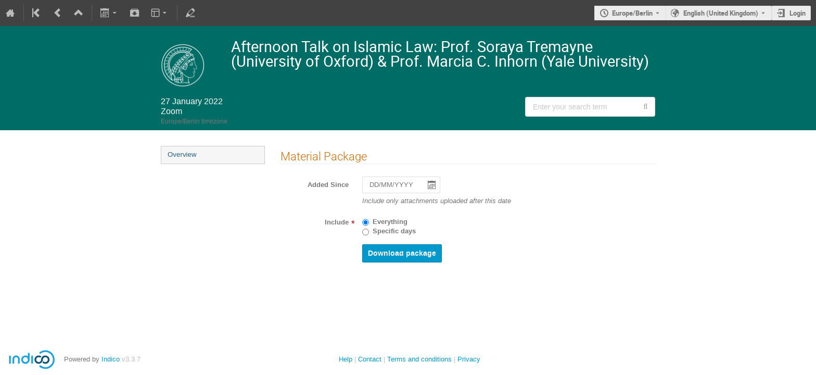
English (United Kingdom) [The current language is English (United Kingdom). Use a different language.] (720, 13)
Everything (390, 222)
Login (797, 13)
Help (345, 359)
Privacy (468, 359)
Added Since (328, 185)
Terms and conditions (419, 359)
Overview (182, 154)
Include (337, 222)
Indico (110, 359)
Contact (369, 359)
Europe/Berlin (632, 13)
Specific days (394, 231)
